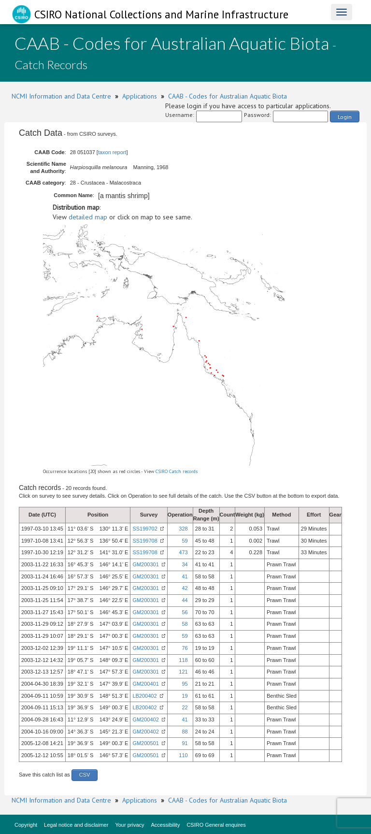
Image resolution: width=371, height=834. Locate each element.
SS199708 (144, 541)
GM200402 (145, 719)
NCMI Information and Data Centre (61, 96)
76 (184, 648)
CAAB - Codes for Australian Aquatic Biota (227, 96)
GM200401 (145, 684)
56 (184, 612)
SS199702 (144, 529)
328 (183, 529)
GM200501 (145, 743)
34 (184, 564)
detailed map (88, 217)
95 (184, 684)
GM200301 (145, 564)
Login (345, 116)
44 (184, 600)
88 (184, 731)
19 (184, 696)
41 (184, 576)
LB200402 (144, 696)
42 (184, 588)
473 (183, 552)
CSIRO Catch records (177, 471)
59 (184, 541)
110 (183, 755)
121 (183, 672)
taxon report (112, 152)
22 (184, 707)
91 (184, 743)
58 (184, 624)
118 (183, 660)
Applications (139, 96)
